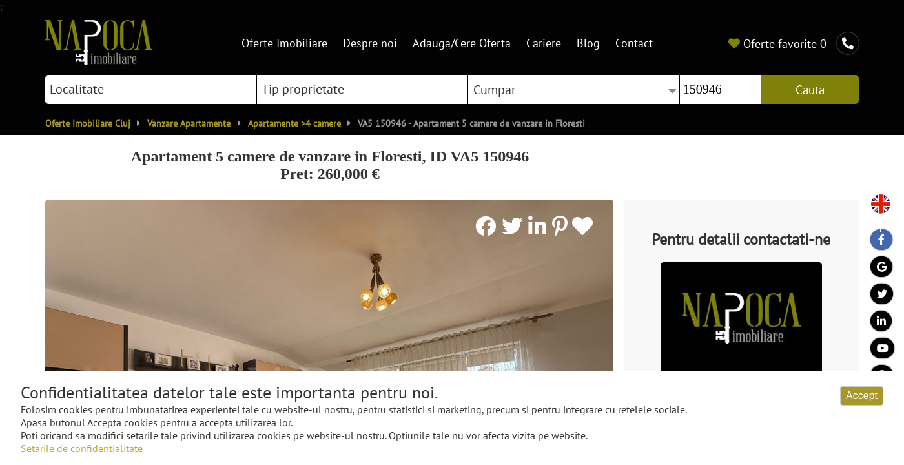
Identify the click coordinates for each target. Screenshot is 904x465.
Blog (588, 43)
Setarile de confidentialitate (82, 448)
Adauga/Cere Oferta (462, 43)
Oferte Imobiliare (284, 43)
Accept (862, 395)
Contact (634, 43)
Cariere (543, 43)
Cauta (810, 90)
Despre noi (370, 43)
